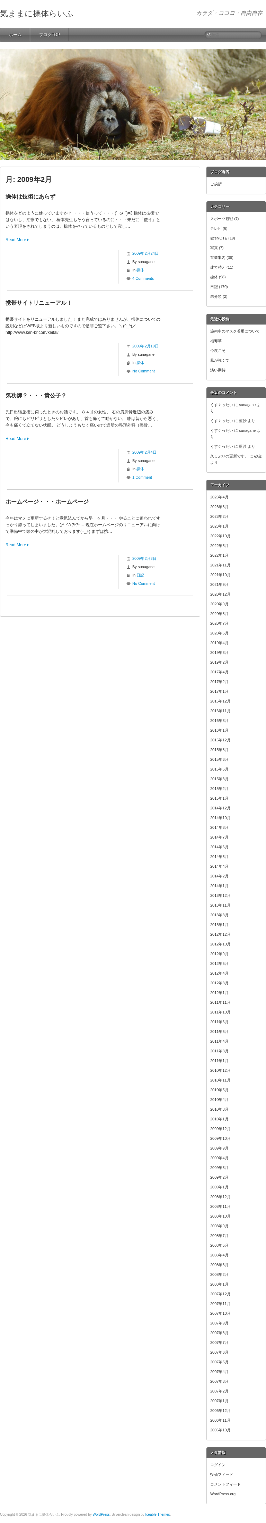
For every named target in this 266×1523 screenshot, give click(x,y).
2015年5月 (219, 769)
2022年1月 (219, 555)
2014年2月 (219, 876)
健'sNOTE (218, 238)
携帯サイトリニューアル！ (39, 303)
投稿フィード (221, 1474)
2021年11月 (220, 565)
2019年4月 (219, 643)
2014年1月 (219, 886)
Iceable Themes (157, 1514)
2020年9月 (219, 604)
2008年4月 (219, 1255)
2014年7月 (219, 837)
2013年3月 (219, 915)
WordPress (100, 1514)
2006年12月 (220, 1410)
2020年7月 (219, 623)
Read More (16, 239)
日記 (140, 575)
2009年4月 (219, 1158)
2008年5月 (219, 1245)
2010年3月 (219, 1109)
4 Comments (143, 278)
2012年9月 (219, 954)
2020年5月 (219, 633)
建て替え (217, 267)
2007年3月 (219, 1381)
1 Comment (142, 477)
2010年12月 (220, 1070)
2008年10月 (220, 1216)
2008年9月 (219, 1226)
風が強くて (219, 360)
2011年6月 (219, 1022)
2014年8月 (219, 827)
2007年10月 (220, 1313)
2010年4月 (219, 1099)
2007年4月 (219, 1372)
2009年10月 (220, 1138)
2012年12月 (220, 934)
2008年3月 (219, 1265)
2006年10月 (220, 1430)
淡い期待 (217, 370)
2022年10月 (220, 536)
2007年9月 (219, 1323)
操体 (140, 270)
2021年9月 (219, 584)
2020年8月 (219, 614)
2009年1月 (219, 1187)
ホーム (15, 34)
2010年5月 (219, 1090)
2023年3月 (219, 507)
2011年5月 (219, 1031)
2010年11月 (220, 1080)
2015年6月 (219, 759)
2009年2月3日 (144, 558)
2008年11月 (220, 1206)
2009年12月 (220, 1129)
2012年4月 (219, 973)
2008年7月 (219, 1236)
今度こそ (217, 350)
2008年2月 (219, 1274)
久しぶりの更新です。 (229, 456)
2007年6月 (219, 1352)
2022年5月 (219, 546)
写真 (214, 248)
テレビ (216, 228)
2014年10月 (220, 818)
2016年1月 (219, 730)
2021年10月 (220, 575)
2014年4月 (219, 866)
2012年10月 (220, 944)
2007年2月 (219, 1391)
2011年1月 (219, 1061)
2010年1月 (219, 1119)
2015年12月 (220, 740)
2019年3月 (219, 652)
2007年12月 (220, 1294)
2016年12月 (220, 701)
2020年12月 (220, 594)
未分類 (216, 296)
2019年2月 (219, 662)
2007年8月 (219, 1333)
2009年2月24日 (145, 253)
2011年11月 (220, 1002)
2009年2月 (219, 1177)
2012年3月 (219, 983)
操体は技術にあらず (30, 197)
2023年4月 (219, 497)
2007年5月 (219, 1362)
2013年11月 (220, 905)
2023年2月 (219, 516)
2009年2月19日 (145, 346)
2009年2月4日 (144, 452)
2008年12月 (220, 1197)
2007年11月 (220, 1304)
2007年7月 (219, 1342)
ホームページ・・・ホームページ (47, 502)
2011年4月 (219, 1041)
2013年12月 (220, 895)
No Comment (143, 371)
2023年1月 (219, 526)
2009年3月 (219, 1168)
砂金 (258, 456)
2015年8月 (219, 750)
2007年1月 (219, 1401)
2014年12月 (220, 808)
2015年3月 (219, 779)
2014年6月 (219, 847)
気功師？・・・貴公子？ (36, 395)
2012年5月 (219, 963)
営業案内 (217, 257)
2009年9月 (219, 1148)
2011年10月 (220, 1012)
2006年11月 (220, 1420)
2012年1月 (219, 993)
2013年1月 (219, 925)
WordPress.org (223, 1494)
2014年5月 (219, 857)
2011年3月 (219, 1051)
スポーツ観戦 (221, 219)
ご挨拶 (216, 184)
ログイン (217, 1465)
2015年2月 (219, 788)
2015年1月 (219, 798)
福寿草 (216, 341)
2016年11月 (220, 711)
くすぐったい (221, 405)
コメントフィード (225, 1484)
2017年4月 (219, 672)
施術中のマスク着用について (235, 331)
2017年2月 (219, 682)
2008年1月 (219, 1284)
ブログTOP (49, 34)
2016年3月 (219, 720)
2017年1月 (219, 691)
